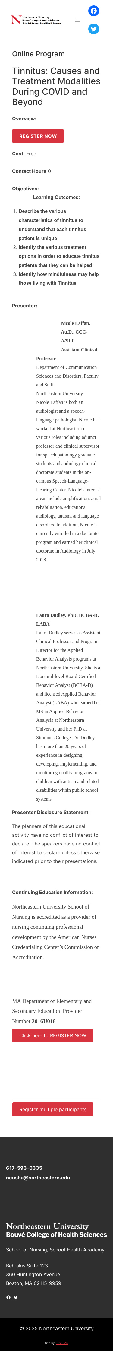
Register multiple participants (52, 1109)
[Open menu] (77, 20)
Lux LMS (62, 1343)
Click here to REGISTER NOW (52, 1035)
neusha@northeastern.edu (38, 1178)
